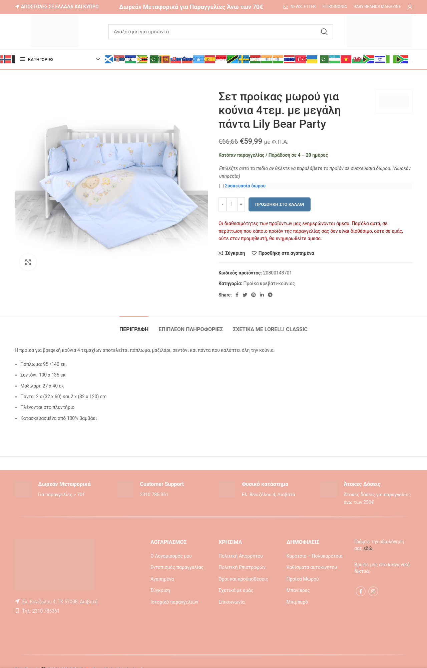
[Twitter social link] (245, 294)
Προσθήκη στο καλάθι (279, 204)
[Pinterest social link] (253, 294)
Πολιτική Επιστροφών (242, 567)
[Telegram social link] (270, 294)
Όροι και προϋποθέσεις (243, 579)
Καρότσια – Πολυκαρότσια (315, 556)
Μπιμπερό (297, 602)
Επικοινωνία (232, 602)
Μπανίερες (298, 590)
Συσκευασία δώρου (242, 185)
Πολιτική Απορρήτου (241, 556)
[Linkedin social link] (262, 294)
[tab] (133, 326)
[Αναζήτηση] (220, 31)
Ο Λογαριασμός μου (171, 556)
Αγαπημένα (162, 579)
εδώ (367, 548)
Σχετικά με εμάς (236, 590)
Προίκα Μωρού (303, 579)
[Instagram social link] (373, 591)
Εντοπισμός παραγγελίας (176, 567)
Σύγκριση (160, 590)
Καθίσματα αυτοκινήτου (312, 567)
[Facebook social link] (237, 294)
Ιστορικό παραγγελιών (174, 602)
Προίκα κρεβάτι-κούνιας (269, 283)
